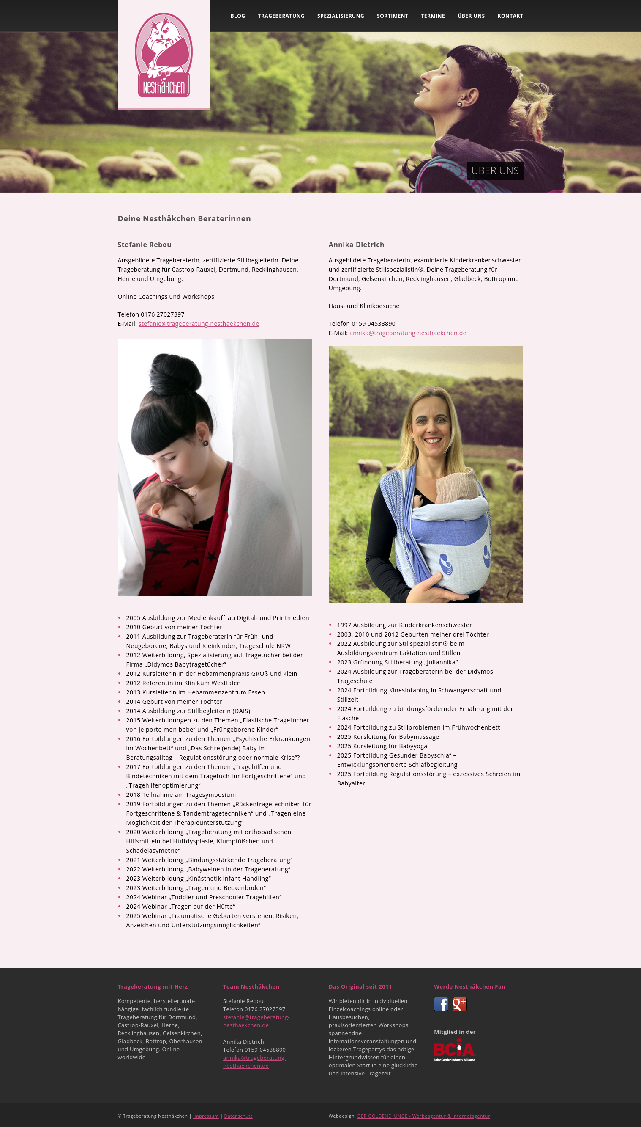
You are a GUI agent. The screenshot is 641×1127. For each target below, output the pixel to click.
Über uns (471, 15)
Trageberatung (281, 15)
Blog (237, 15)
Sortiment (392, 15)
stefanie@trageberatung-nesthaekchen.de (199, 324)
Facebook (441, 1004)
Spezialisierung (340, 15)
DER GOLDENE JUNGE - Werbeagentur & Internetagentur (423, 1116)
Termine (433, 15)
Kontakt (511, 15)
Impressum (206, 1116)
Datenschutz (238, 1116)
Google (460, 1004)
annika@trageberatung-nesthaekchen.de (407, 333)
